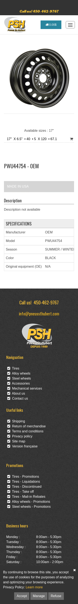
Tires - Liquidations (23, 481)
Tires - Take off (20, 491)
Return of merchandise (26, 426)
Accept (22, 596)
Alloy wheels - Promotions (28, 501)
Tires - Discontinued (24, 486)
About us (16, 393)
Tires (13, 368)
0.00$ (51, 24)
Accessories (18, 383)
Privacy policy (19, 436)
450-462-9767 (46, 302)
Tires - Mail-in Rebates (26, 496)
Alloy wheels (18, 373)
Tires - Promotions (23, 476)
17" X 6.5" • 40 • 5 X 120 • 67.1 (31, 139)
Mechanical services (24, 388)
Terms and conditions (25, 431)
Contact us (17, 398)
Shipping (16, 421)
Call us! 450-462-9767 (39, 11)
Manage (39, 596)
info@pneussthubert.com (39, 313)
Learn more (34, 587)
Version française (22, 446)
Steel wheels (19, 378)
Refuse (56, 596)
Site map (16, 441)
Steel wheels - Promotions (29, 506)
